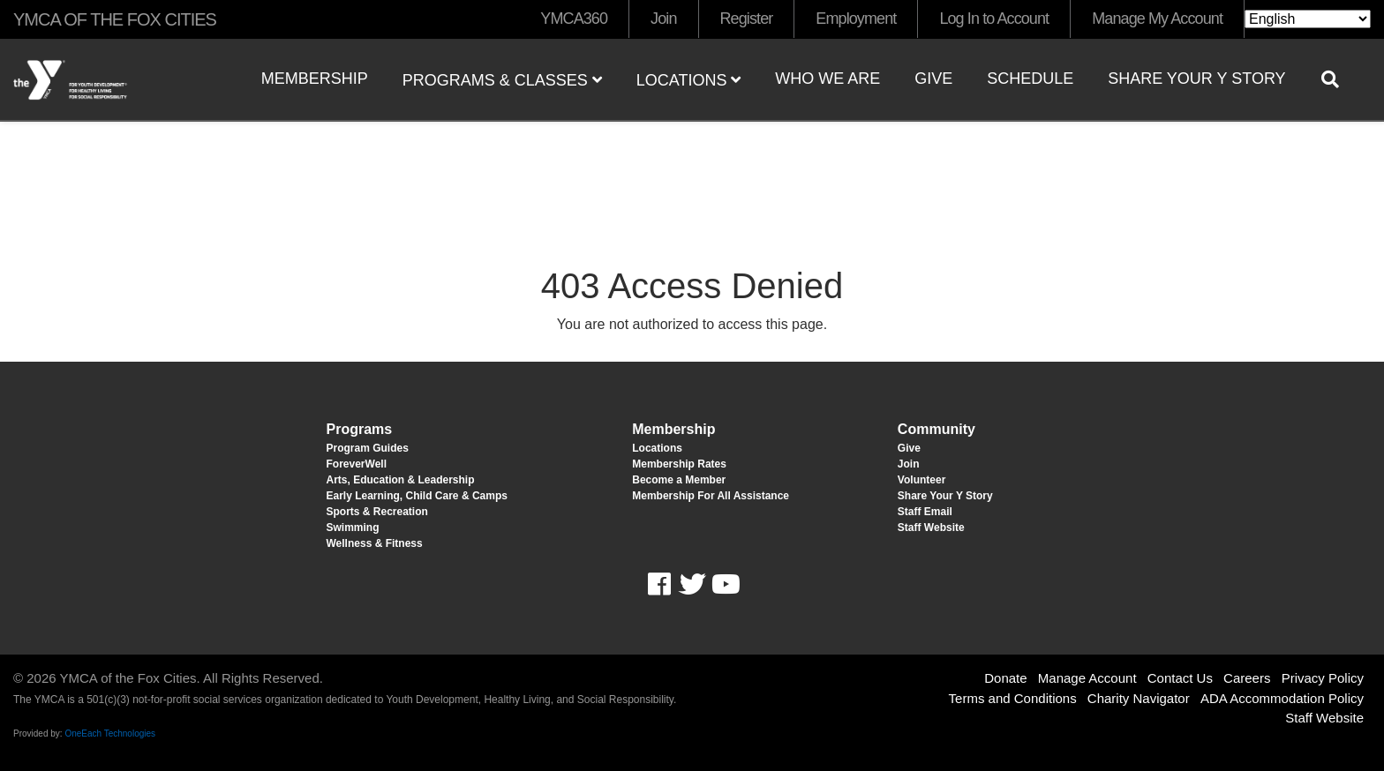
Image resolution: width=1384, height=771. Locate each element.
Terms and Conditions (1013, 698)
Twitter (692, 585)
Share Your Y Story (1196, 78)
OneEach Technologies (109, 733)
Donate (1005, 677)
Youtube (723, 585)
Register (746, 18)
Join (663, 18)
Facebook (671, 585)
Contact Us (1180, 677)
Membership (314, 78)
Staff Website (1324, 717)
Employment (856, 18)
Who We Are (827, 78)
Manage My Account (1157, 18)
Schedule (1030, 78)
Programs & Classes (502, 80)
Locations (688, 80)
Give (933, 78)
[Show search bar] (1337, 79)
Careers (1246, 677)
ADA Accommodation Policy (1282, 698)
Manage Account (1087, 677)
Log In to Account (994, 18)
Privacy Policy (1323, 677)
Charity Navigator (1138, 698)
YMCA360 (573, 18)
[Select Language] (1308, 19)
